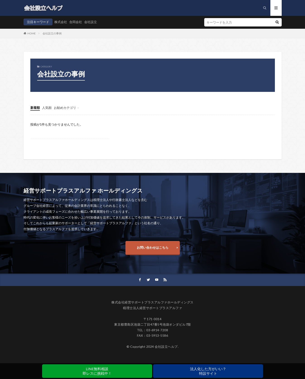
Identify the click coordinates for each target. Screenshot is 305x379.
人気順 (47, 108)
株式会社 (60, 22)
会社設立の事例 (52, 33)
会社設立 (90, 22)
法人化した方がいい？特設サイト (208, 371)
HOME (31, 33)
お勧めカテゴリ (65, 108)
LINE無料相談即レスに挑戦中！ (97, 371)
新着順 (35, 108)
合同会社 (75, 22)
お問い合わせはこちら (152, 247)
